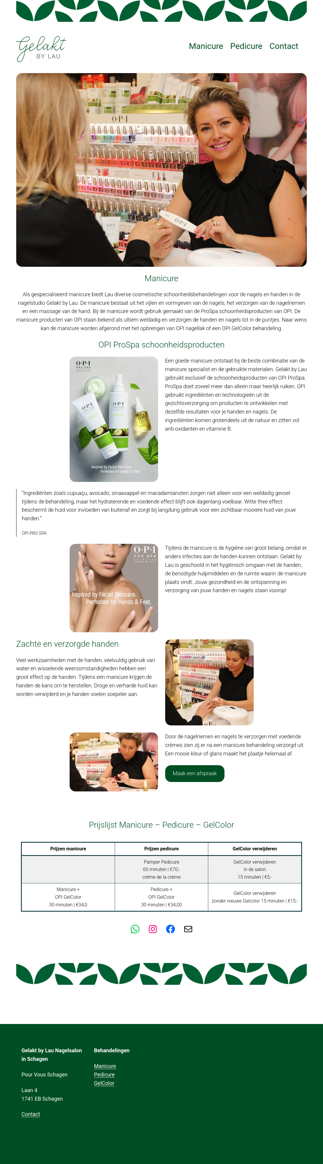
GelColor (104, 1083)
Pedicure (104, 1074)
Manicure (105, 1066)
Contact (31, 1114)
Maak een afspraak (195, 773)
